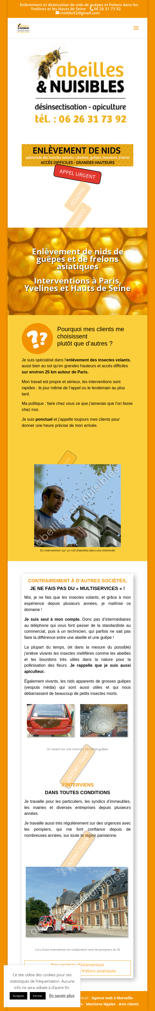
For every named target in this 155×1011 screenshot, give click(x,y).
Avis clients (129, 1004)
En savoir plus (61, 995)
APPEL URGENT (77, 174)
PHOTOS (77, 196)
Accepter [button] (18, 996)
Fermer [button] (38, 996)
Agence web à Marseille (112, 997)
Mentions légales (100, 1004)
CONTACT (77, 219)
